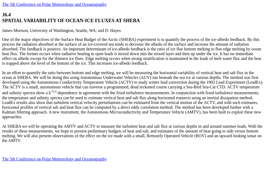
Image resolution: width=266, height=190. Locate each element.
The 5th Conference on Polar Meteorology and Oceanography (54, 4)
